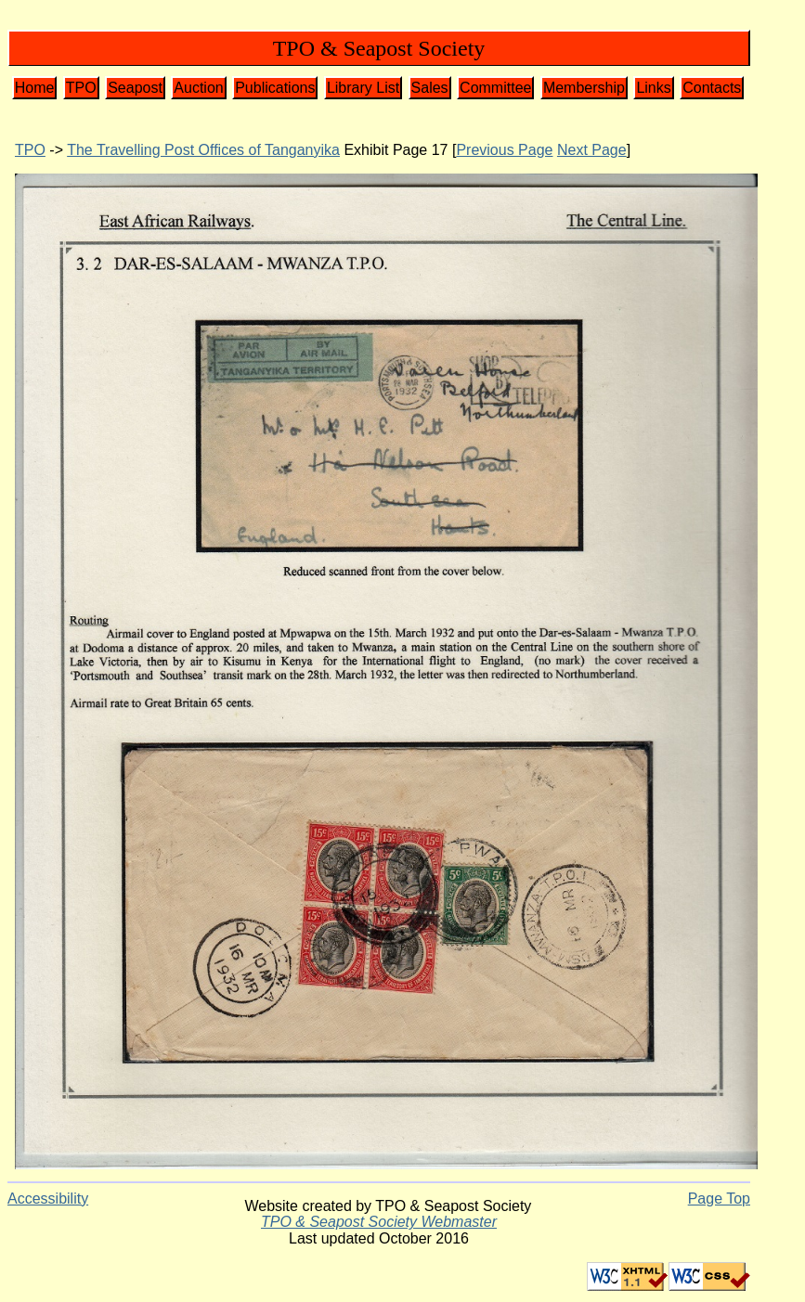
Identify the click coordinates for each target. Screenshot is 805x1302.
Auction (198, 88)
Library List (363, 88)
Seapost (135, 88)
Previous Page (504, 150)
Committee (495, 88)
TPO (81, 88)
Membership (584, 88)
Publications (275, 88)
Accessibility (47, 1198)
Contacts (711, 88)
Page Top (719, 1198)
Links (653, 88)
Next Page (592, 150)
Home (35, 88)
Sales (429, 88)
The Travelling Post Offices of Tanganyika (203, 150)
